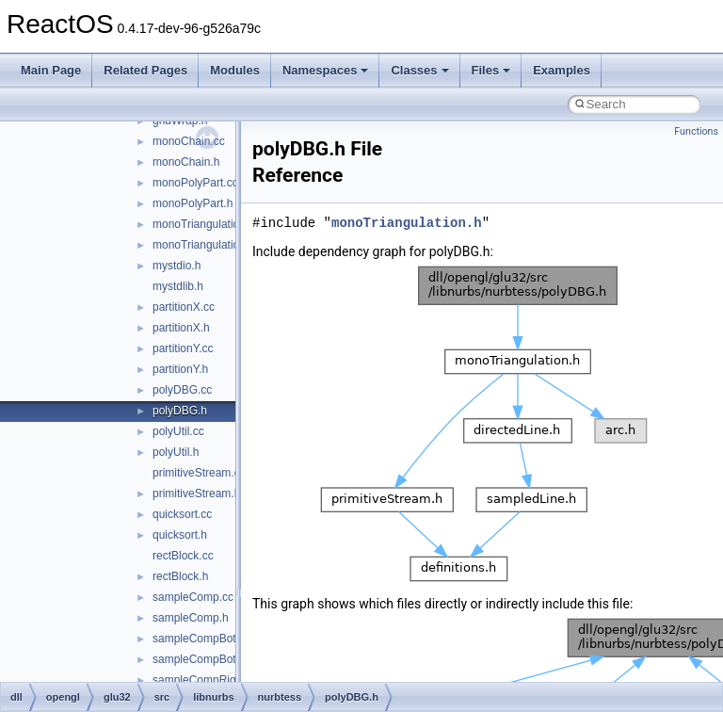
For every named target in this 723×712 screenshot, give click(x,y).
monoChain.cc (189, 141)
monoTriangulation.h (204, 244)
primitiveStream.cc (199, 472)
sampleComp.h (191, 617)
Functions (696, 131)
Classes (419, 70)
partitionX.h (181, 327)
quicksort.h (180, 535)
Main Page (51, 70)
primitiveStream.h (196, 493)
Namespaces (325, 70)
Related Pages (145, 70)
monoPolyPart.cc (195, 182)
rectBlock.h (180, 576)
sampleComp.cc (193, 597)
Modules (235, 70)
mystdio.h (177, 265)
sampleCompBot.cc (201, 638)
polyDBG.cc (182, 389)
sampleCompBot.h (199, 659)
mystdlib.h (178, 286)
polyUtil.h (176, 452)
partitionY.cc (183, 348)
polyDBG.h (180, 410)
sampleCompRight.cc (206, 680)
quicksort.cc (182, 514)
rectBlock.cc (183, 555)
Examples (561, 70)
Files (491, 70)
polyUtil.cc (178, 431)
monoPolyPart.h (193, 203)
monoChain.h (186, 162)
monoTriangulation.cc (206, 224)
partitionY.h (180, 369)
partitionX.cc (184, 307)
